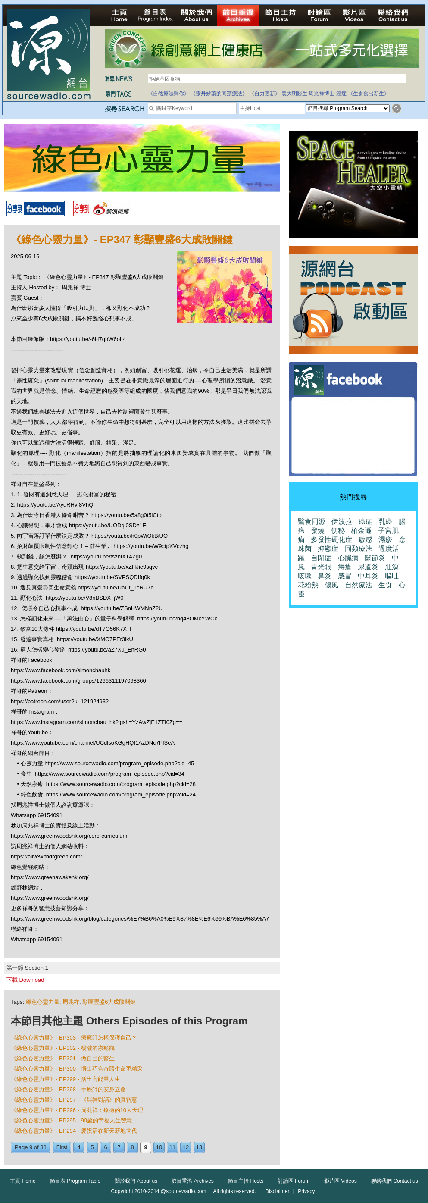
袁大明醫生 (294, 94)
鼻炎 (324, 576)
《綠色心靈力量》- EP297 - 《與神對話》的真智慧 (74, 1099)
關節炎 (375, 557)
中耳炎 (368, 576)
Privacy (306, 1191)
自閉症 (321, 557)
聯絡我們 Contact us (394, 1181)
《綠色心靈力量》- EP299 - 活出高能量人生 (65, 1079)
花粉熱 (308, 585)
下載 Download (25, 980)
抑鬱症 (328, 548)
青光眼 (321, 566)
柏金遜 (361, 530)
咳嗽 (305, 576)
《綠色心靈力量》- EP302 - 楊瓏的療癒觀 (63, 1048)
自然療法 (358, 585)
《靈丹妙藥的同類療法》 (219, 94)
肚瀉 (392, 566)
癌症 (341, 94)
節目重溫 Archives (192, 1181)
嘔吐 (392, 576)
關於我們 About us (136, 1181)
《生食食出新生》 (368, 94)
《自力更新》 (264, 94)
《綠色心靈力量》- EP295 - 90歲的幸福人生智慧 (71, 1120)
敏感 (365, 539)
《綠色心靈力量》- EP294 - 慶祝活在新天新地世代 (74, 1131)
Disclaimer (277, 1191)
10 (159, 1147)
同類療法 (358, 548)
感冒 (345, 576)
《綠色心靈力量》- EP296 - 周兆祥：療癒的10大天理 (77, 1110)
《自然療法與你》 (168, 94)
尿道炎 (368, 566)
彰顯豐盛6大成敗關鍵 (109, 1002)
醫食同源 (311, 521)
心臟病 (348, 557)
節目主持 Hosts (245, 1181)
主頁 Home (22, 1181)
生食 (385, 585)
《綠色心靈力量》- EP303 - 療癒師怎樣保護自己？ (74, 1037)
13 (199, 1147)
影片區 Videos (340, 1181)
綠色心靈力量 (42, 1002)
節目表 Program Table (75, 1181)
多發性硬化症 (331, 539)
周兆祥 (70, 1002)
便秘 (338, 530)
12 (186, 1147)
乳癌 (385, 521)
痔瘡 (345, 566)
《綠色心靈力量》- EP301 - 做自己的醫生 (63, 1058)
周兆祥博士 (321, 94)
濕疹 (385, 539)
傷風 (331, 585)
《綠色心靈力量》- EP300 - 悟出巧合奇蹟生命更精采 (77, 1068)
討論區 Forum (294, 1181)
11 (172, 1147)
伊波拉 (341, 521)
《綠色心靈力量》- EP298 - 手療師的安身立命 (68, 1089)
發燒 (318, 530)
